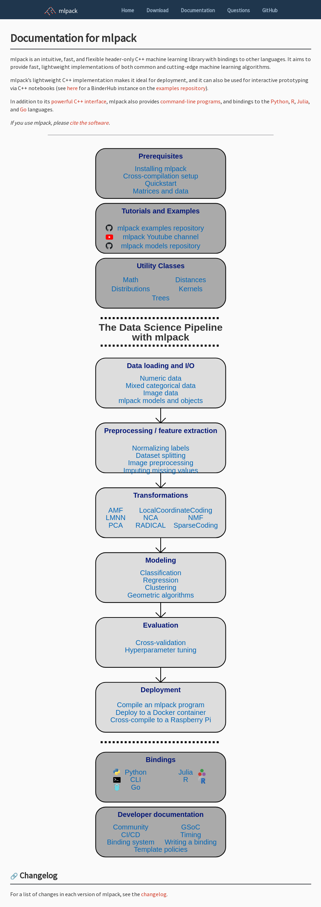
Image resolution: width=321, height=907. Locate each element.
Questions (238, 10)
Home (127, 10)
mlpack (68, 11)
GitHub (270, 10)
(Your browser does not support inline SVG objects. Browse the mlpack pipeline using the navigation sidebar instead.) (161, 503)
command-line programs (190, 101)
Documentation (198, 10)
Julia (302, 101)
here (72, 88)
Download (157, 10)
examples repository (180, 88)
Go (23, 109)
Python (279, 101)
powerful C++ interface (78, 101)
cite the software (89, 122)
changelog (154, 894)
